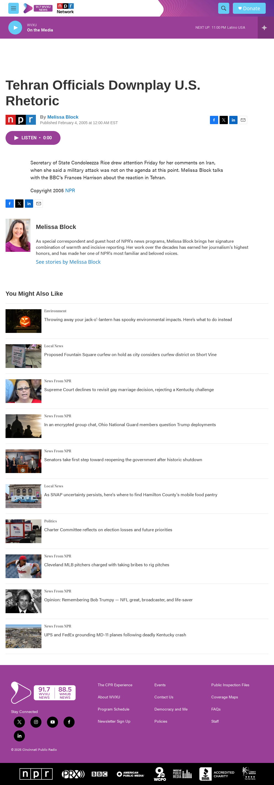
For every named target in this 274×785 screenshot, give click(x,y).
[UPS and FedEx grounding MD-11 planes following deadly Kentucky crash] (23, 636)
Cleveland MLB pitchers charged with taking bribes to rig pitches (106, 564)
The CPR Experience (115, 685)
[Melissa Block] (18, 235)
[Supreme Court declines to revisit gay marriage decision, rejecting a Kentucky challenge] (23, 391)
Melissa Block (62, 117)
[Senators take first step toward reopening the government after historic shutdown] (23, 461)
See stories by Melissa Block (68, 261)
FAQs (216, 709)
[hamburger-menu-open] (13, 8)
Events (160, 685)
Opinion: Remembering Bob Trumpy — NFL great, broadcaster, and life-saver (118, 599)
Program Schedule (113, 709)
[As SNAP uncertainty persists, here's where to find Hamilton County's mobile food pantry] (23, 496)
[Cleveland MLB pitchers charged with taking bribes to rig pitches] (23, 566)
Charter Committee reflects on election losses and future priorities (108, 529)
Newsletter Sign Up (114, 721)
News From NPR (57, 381)
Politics (50, 521)
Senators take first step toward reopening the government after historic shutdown (123, 459)
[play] (15, 28)
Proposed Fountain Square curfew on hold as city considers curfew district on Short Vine (130, 354)
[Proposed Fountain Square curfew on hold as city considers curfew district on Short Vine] (23, 356)
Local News (53, 346)
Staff (215, 721)
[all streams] (266, 28)
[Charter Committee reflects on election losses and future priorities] (23, 531)
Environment (55, 311)
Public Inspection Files (230, 685)
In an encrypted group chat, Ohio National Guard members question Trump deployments (130, 424)
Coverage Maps (224, 697)
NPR (70, 190)
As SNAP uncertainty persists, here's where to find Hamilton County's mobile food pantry (130, 494)
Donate (251, 8)
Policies (160, 721)
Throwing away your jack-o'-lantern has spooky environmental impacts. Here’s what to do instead (138, 319)
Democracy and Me (171, 709)
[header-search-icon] (223, 8)
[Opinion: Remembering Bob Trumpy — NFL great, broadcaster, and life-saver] (23, 601)
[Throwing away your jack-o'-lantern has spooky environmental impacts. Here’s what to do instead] (23, 321)
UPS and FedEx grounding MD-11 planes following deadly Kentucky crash (115, 634)
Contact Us (163, 697)
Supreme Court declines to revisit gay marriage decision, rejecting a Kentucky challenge (129, 389)
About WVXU (109, 697)
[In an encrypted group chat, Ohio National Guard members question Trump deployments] (23, 426)
